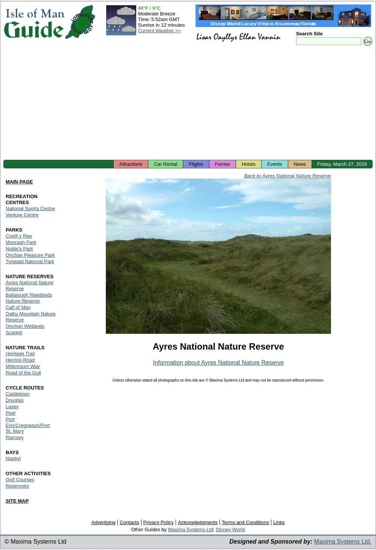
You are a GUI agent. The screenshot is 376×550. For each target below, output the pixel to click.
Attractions (130, 164)
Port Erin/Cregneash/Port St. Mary (28, 425)
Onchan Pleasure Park (30, 255)
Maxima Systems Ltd (191, 529)
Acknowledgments (198, 522)
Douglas (15, 400)
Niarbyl (13, 458)
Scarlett (14, 332)
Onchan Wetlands (25, 326)
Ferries (222, 164)
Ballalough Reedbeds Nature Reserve (29, 298)
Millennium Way (23, 366)
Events (274, 164)
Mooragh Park (21, 242)
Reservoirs (17, 486)
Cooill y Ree (19, 236)
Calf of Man (18, 307)
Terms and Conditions (245, 522)
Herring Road (20, 360)
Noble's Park (19, 249)
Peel (10, 413)
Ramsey (15, 437)
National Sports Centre (30, 208)
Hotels (249, 164)
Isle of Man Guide (34, 22)
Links (278, 522)
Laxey (12, 406)
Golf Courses (20, 479)
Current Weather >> (159, 30)
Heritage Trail (20, 353)
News (300, 164)
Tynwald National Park (30, 261)
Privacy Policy (158, 522)
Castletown (18, 394)
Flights (196, 164)
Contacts (129, 522)
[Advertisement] (188, 103)
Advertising (103, 522)
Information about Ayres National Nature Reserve (218, 362)
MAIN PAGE (19, 182)
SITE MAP (17, 501)
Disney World (230, 529)
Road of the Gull (23, 373)
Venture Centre (22, 215)
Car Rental (165, 164)
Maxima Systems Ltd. (342, 541)
